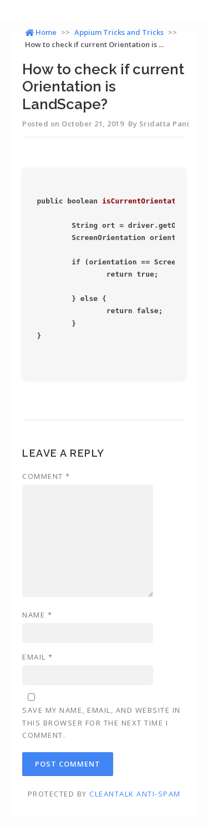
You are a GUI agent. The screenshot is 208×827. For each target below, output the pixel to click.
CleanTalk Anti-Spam (135, 794)
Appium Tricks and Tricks (119, 32)
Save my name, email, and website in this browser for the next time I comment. (101, 722)
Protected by (104, 794)
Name (37, 615)
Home (41, 32)
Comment (46, 476)
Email (37, 657)
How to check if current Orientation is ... (94, 44)
